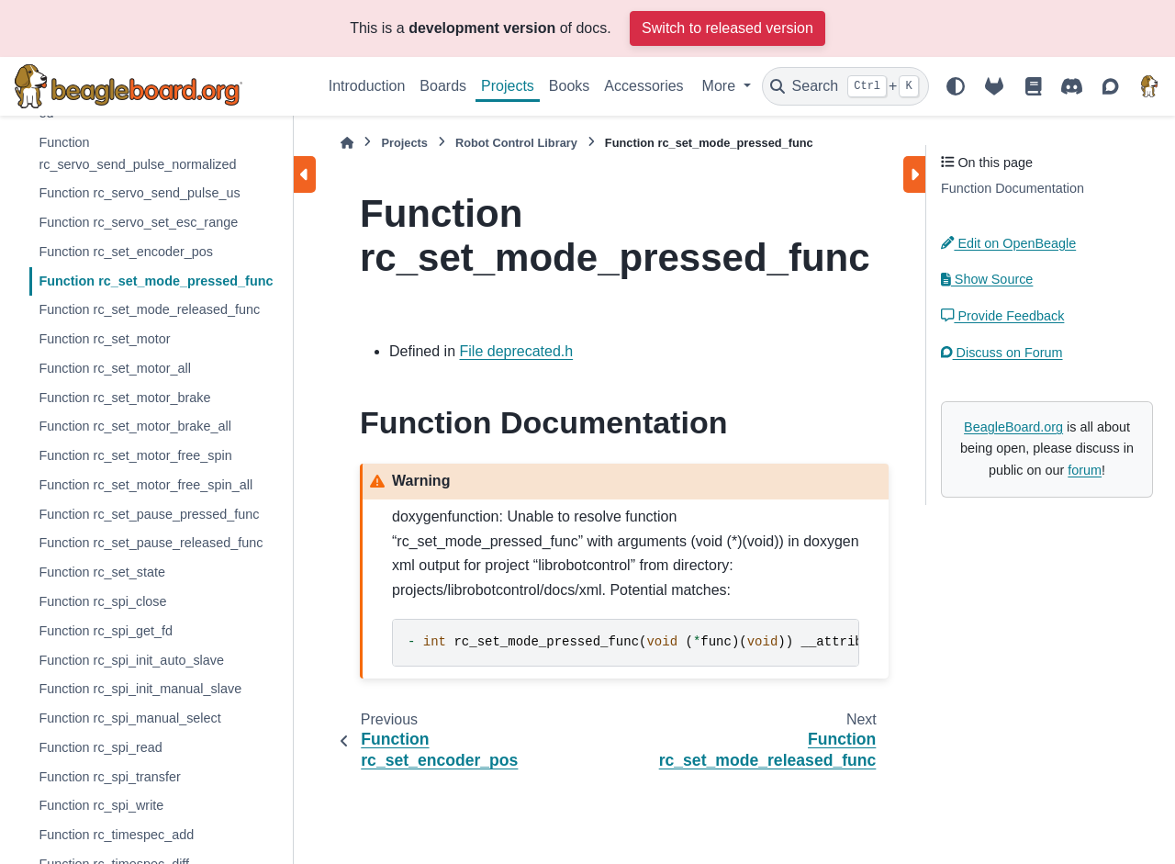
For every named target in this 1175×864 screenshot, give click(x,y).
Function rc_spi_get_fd (106, 630)
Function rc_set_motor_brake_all (135, 426)
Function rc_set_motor (104, 338)
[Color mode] (956, 86)
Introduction (367, 86)
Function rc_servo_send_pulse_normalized (137, 153)
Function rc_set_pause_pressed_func (149, 514)
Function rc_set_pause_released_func (151, 542)
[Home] (347, 142)
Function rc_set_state (102, 572)
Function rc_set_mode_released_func (149, 309)
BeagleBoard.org (1013, 427)
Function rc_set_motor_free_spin (135, 455)
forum (1085, 470)
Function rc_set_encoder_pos (126, 251)
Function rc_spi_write (101, 805)
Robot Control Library (516, 143)
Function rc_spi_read (100, 747)
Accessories (643, 86)
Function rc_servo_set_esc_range (138, 222)
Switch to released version (727, 28)
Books (569, 86)
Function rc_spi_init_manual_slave (140, 688)
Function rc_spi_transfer (109, 776)
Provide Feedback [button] (1002, 316)
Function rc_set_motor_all (115, 368)
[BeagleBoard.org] (1149, 86)
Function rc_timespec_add (116, 834)
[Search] (845, 86)
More (721, 86)
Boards (443, 86)
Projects (507, 86)
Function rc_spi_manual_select (129, 718)
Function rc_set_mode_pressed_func (156, 281)
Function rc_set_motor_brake (124, 397)
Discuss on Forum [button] (1002, 352)
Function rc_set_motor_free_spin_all (145, 484)
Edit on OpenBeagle (1008, 243)
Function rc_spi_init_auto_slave (131, 660)
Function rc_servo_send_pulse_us (139, 192)
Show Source (987, 279)
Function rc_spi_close (102, 601)
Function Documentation (1012, 188)
